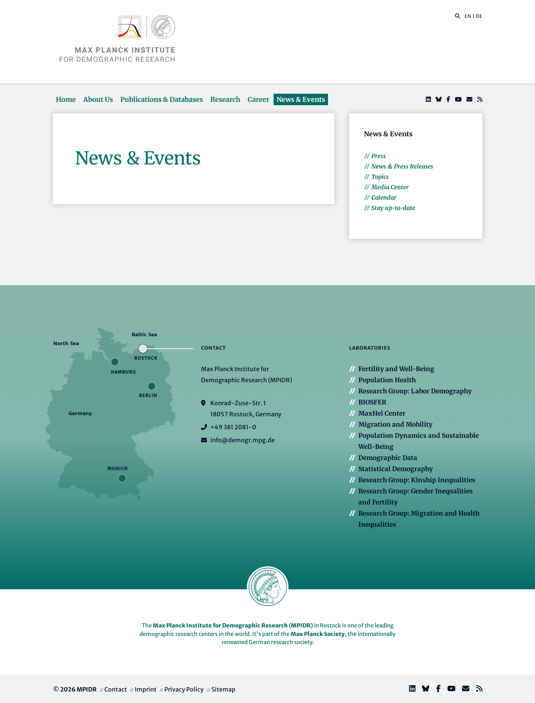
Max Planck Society (318, 633)
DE (479, 16)
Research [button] (225, 99)
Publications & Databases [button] (161, 99)
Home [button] (66, 99)
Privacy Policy (184, 689)
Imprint (146, 689)
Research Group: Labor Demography (415, 391)
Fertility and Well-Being (396, 369)
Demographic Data (387, 458)
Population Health (387, 380)
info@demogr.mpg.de (242, 440)
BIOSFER (372, 402)
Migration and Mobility (395, 424)
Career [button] (258, 99)
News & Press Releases (402, 166)
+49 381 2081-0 (233, 427)
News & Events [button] (301, 99)
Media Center (390, 187)
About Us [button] (98, 99)
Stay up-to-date (393, 207)
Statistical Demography (395, 469)
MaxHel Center (381, 413)
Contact (115, 689)
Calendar (384, 197)
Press (378, 156)
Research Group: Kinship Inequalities (416, 480)
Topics (380, 176)
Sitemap (223, 689)
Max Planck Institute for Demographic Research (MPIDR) (233, 625)
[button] (457, 15)
